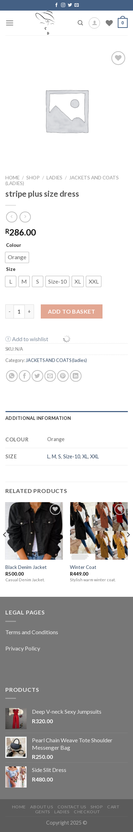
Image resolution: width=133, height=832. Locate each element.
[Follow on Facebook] (56, 5)
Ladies (62, 811)
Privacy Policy (22, 648)
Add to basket (71, 311)
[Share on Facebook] (25, 376)
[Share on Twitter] (37, 376)
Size (11, 269)
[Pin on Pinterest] (63, 376)
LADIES (54, 177)
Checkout (87, 811)
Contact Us (71, 806)
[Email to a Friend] (50, 376)
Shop (33, 177)
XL (85, 456)
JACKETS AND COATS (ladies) (56, 360)
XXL (94, 456)
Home (12, 177)
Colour (13, 245)
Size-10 (71, 456)
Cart (113, 806)
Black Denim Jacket (26, 567)
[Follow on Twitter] (70, 5)
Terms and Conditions (31, 632)
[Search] (80, 23)
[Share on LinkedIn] (76, 376)
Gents (42, 811)
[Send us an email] (76, 5)
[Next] (128, 548)
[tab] (66, 418)
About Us (41, 806)
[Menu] (9, 22)
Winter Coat (83, 567)
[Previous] (5, 548)
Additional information (38, 418)
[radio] (17, 257)
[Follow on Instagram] (63, 5)
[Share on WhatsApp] (12, 376)
